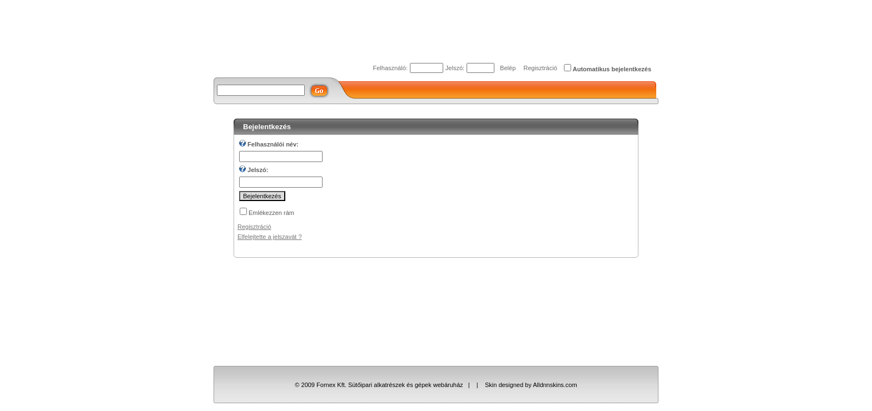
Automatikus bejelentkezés (612, 69)
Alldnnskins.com (555, 384)
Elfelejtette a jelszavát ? (269, 236)
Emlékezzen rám (271, 212)
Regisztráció (540, 68)
